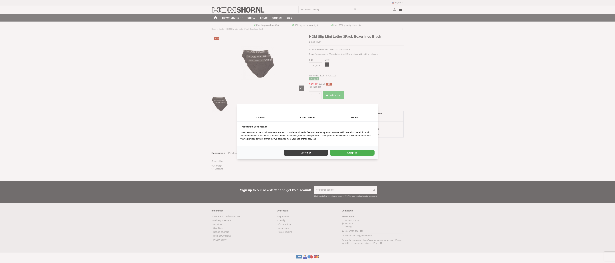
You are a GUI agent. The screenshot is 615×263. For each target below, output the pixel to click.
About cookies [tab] (307, 117)
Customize (306, 152)
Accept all (352, 152)
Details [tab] (354, 117)
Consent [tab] (260, 117)
